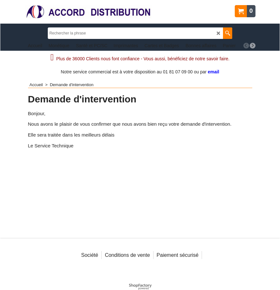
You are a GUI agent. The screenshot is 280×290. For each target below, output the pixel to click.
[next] (252, 45)
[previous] (246, 45)
